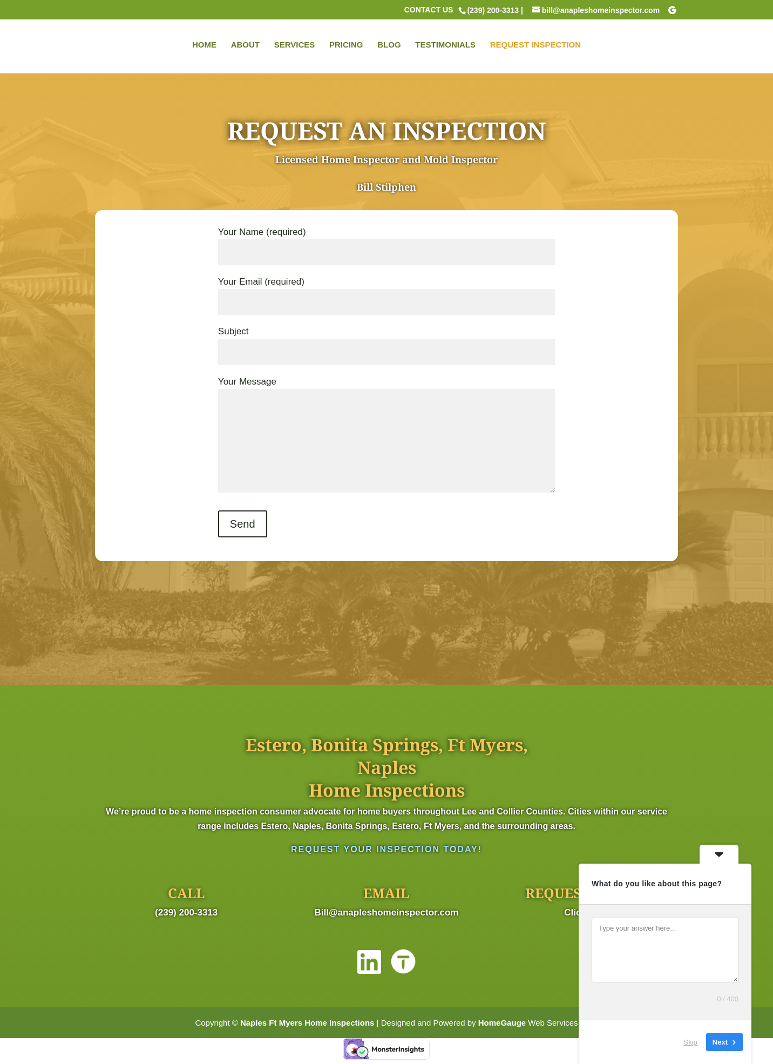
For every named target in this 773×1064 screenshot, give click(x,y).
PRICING (346, 46)
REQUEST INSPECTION (535, 46)
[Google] (672, 10)
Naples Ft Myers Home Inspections (307, 1022)
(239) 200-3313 (186, 912)
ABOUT (245, 46)
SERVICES (294, 46)
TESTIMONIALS (445, 46)
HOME (204, 46)
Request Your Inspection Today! (386, 849)
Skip (690, 1042)
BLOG (389, 46)
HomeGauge (502, 1022)
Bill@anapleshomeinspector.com (387, 912)
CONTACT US (428, 10)
